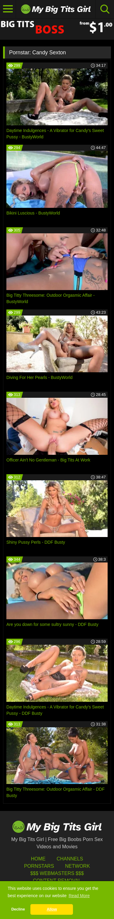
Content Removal (57, 880)
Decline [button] (18, 909)
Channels (70, 858)
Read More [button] (79, 895)
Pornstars (39, 866)
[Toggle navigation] (8, 9)
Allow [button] (52, 909)
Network (77, 866)
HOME (38, 858)
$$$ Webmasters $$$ (57, 873)
